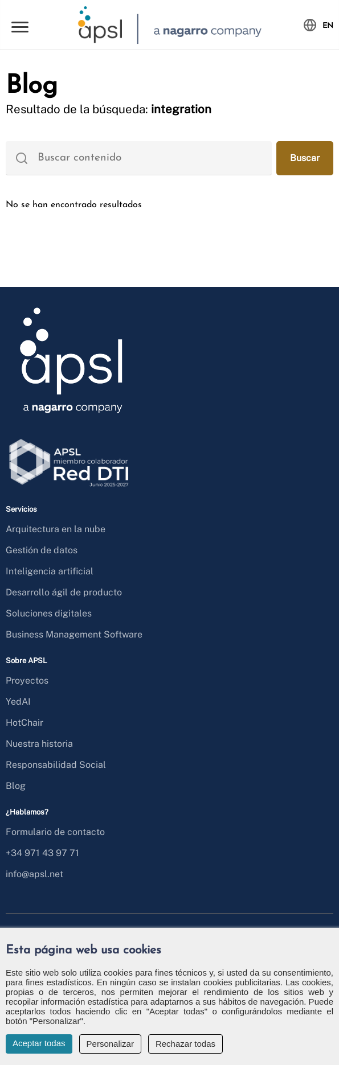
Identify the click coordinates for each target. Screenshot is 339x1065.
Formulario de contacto (55, 831)
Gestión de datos (41, 550)
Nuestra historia (39, 743)
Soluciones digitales (49, 613)
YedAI (18, 701)
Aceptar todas (39, 1043)
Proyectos (27, 680)
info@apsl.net (34, 874)
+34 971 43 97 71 (42, 853)
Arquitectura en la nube (55, 529)
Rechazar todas (185, 1043)
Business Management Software (74, 634)
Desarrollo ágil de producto (64, 592)
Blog (16, 785)
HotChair (24, 722)
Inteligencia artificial (49, 571)
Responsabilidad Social (56, 764)
